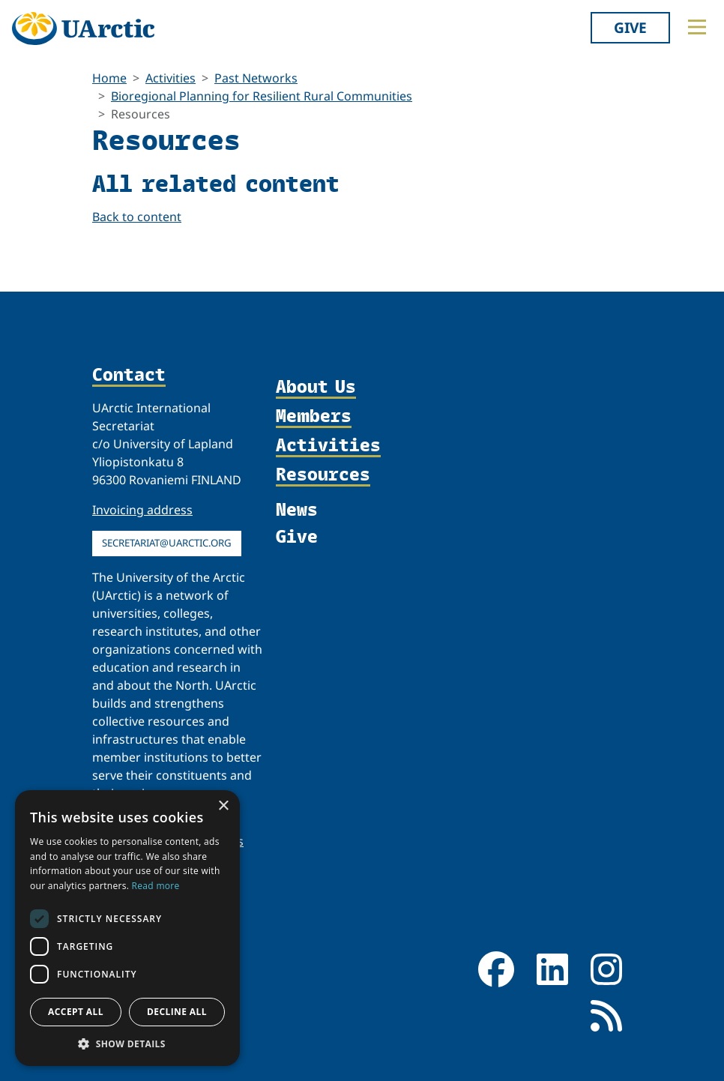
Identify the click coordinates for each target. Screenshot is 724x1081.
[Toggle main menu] (697, 27)
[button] (127, 1043)
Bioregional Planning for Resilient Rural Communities (261, 96)
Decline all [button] (177, 1011)
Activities (170, 78)
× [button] (223, 806)
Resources (323, 475)
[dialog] (127, 928)
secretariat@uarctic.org (167, 542)
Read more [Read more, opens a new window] (156, 885)
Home (109, 78)
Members (314, 416)
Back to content (136, 216)
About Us (316, 387)
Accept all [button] (75, 1011)
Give (630, 27)
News (297, 509)
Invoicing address (142, 510)
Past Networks (256, 78)
